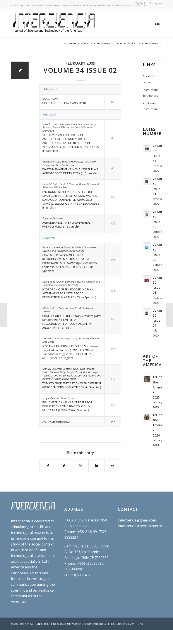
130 (112, 349)
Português (155, 3)
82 (112, 102)
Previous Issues (149, 79)
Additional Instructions (150, 106)
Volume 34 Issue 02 (102, 43)
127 (112, 319)
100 (112, 197)
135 (112, 379)
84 (112, 138)
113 (112, 260)
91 (112, 168)
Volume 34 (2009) (126, 43)
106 (112, 223)
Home (84, 43)
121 (112, 290)
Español (140, 3)
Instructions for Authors (150, 92)
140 (112, 405)
